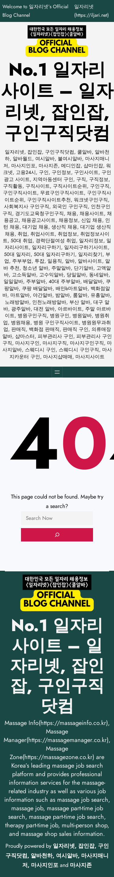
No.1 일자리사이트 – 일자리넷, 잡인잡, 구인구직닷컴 (57, 101)
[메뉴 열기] (57, 372)
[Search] (57, 534)
